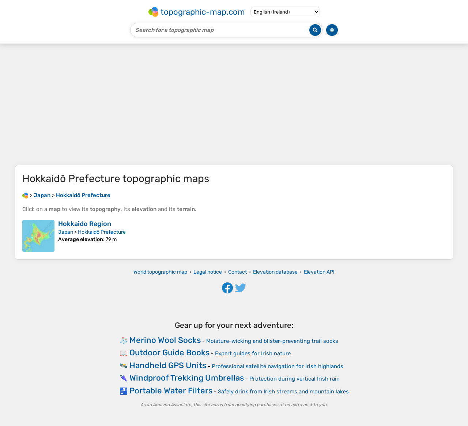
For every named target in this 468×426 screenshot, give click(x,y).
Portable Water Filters (170, 391)
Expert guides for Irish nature (253, 353)
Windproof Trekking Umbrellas (186, 378)
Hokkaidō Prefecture (102, 232)
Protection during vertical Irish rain (294, 378)
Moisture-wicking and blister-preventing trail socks (272, 341)
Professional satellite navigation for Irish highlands (277, 366)
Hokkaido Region (84, 224)
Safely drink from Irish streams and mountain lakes (283, 391)
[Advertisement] (234, 104)
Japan (65, 232)
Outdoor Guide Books (169, 353)
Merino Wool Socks (165, 340)
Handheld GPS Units (167, 365)
